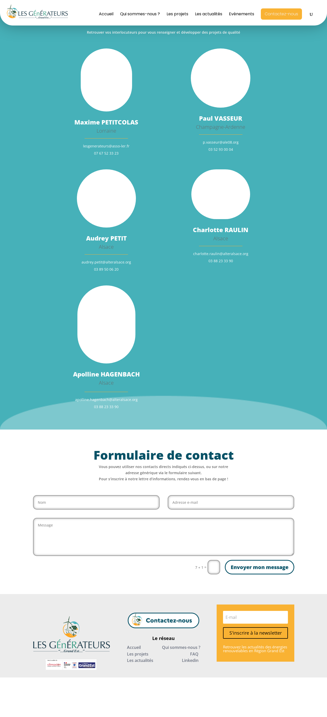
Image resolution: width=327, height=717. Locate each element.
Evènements (241, 14)
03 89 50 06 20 (106, 269)
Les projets (177, 14)
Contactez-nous (281, 14)
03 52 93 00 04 (220, 149)
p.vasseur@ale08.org (221, 142)
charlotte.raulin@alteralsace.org (220, 253)
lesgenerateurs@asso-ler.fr (106, 146)
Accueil (106, 14)
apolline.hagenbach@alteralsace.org (106, 399)
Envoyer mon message (259, 567)
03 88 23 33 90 (220, 260)
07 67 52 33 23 (106, 153)
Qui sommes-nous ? (140, 14)
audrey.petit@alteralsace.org (106, 262)
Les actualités (208, 14)
